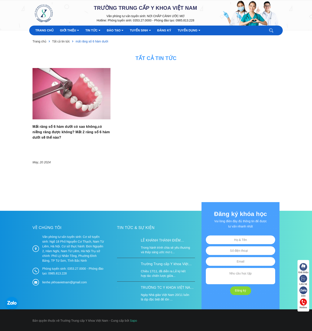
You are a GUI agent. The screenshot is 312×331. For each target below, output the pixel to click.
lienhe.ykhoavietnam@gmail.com (64, 282)
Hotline (303, 303)
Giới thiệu (303, 268)
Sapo (133, 320)
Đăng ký (240, 290)
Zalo (303, 291)
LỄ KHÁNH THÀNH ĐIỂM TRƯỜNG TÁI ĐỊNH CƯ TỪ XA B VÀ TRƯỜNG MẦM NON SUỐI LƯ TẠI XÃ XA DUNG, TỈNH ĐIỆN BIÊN (167, 241)
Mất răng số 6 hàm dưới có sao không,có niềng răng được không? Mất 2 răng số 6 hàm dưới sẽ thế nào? (71, 132)
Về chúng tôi (47, 228)
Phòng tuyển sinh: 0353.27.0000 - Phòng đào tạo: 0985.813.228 (151, 20)
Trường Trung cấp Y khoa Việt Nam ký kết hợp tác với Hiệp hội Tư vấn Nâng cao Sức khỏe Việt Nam (166, 264)
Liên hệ (303, 280)
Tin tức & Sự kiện (135, 228)
